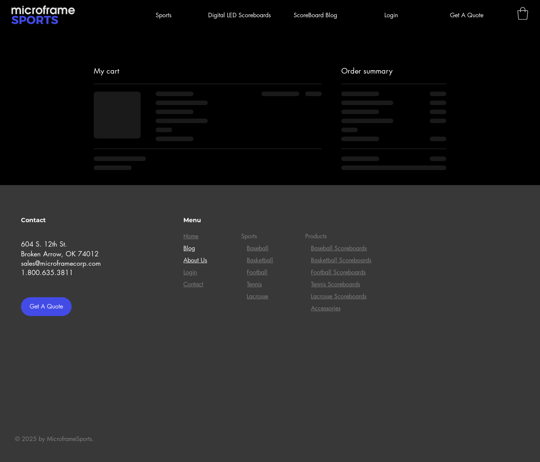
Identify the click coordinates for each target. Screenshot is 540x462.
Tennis (254, 284)
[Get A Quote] (46, 306)
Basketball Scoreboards (341, 260)
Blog (189, 248)
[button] (163, 15)
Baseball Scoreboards (339, 248)
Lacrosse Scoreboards (338, 296)
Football (257, 272)
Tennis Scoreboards (335, 284)
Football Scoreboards (338, 272)
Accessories (325, 308)
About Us (195, 260)
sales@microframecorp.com (61, 263)
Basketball (260, 260)
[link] (523, 13)
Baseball (257, 248)
